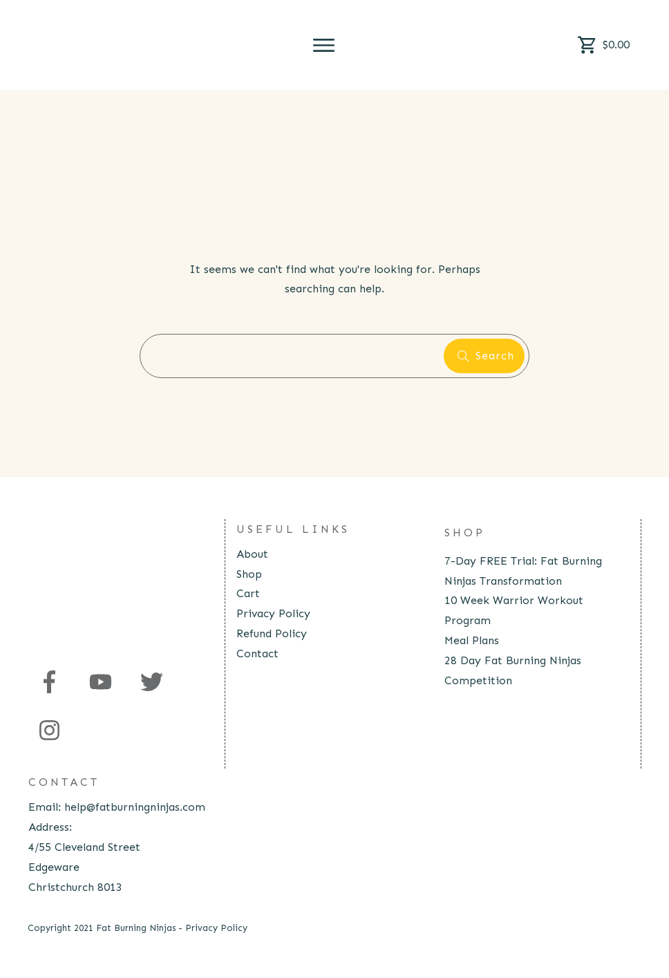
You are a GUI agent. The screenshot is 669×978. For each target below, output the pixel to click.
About (252, 554)
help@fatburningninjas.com (134, 807)
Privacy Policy (273, 613)
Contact (257, 653)
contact (64, 782)
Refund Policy (271, 633)
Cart (248, 593)
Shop (249, 574)
